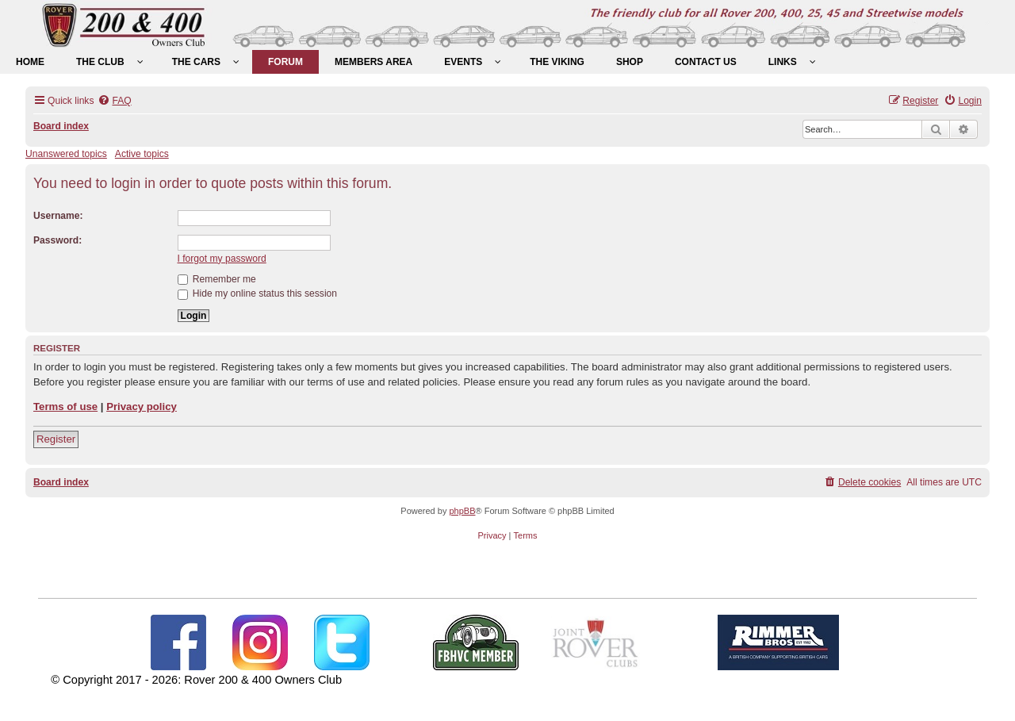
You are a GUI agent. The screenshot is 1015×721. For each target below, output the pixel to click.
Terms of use (65, 406)
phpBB (462, 511)
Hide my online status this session (258, 293)
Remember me (217, 279)
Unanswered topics (66, 153)
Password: (57, 240)
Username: (58, 215)
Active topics (142, 153)
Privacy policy (141, 406)
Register (55, 439)
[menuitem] (30, 62)
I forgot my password (222, 258)
